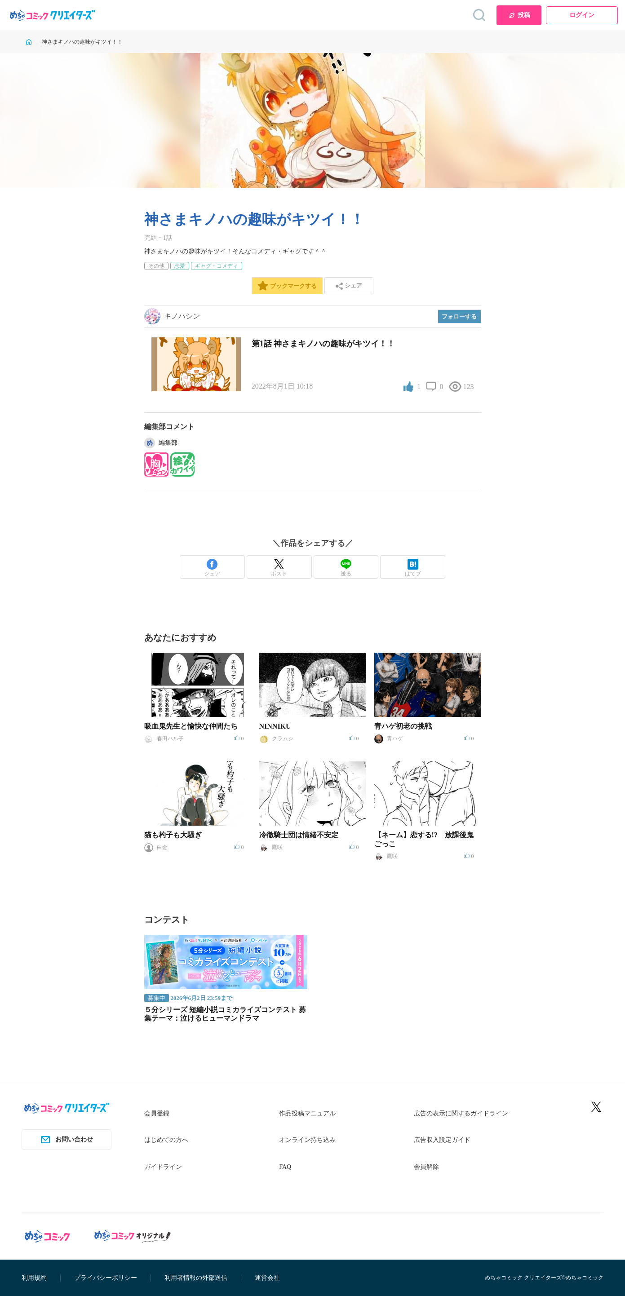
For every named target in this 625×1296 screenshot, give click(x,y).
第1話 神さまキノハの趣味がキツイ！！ (323, 343)
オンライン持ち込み (307, 1140)
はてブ (413, 568)
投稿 (519, 15)
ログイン (581, 15)
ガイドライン (163, 1166)
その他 (156, 266)
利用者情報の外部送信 (195, 1277)
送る (346, 568)
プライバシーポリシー (105, 1277)
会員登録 (156, 1113)
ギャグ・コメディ (216, 266)
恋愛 (179, 266)
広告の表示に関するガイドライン (461, 1113)
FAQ (285, 1166)
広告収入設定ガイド (442, 1140)
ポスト (279, 568)
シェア (212, 568)
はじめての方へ (166, 1140)
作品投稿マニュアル (307, 1113)
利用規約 (34, 1277)
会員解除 (426, 1166)
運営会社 (267, 1277)
